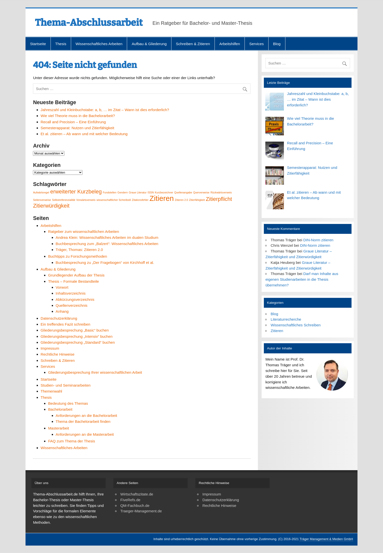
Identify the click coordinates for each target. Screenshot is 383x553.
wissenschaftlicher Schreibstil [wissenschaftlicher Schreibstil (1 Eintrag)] (114, 199)
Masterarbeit (58, 428)
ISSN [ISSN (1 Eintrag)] (151, 192)
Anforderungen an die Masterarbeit (85, 434)
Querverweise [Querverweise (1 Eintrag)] (201, 192)
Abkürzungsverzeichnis (75, 299)
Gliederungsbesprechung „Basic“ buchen (75, 330)
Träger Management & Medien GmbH (326, 539)
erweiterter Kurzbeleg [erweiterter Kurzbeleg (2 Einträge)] (76, 191)
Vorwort (62, 287)
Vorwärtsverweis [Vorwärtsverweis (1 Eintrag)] (86, 199)
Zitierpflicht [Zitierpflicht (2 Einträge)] (219, 199)
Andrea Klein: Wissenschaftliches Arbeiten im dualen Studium (107, 237)
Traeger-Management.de (141, 511)
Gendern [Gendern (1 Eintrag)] (122, 192)
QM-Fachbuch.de (134, 505)
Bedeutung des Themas (68, 403)
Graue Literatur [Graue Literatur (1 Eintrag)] (138, 192)
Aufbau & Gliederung (149, 44)
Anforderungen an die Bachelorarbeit (86, 415)
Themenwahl (51, 391)
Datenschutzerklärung (59, 318)
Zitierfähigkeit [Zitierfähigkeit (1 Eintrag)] (197, 199)
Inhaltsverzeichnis (71, 293)
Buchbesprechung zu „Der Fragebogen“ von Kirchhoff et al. (105, 262)
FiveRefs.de (130, 500)
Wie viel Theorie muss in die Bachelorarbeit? (78, 116)
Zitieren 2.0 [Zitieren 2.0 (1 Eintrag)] (181, 199)
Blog (276, 44)
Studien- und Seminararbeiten (66, 385)
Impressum (50, 348)
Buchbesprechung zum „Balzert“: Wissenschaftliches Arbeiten (107, 244)
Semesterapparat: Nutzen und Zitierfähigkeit (77, 128)
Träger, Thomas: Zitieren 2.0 (79, 249)
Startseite (38, 44)
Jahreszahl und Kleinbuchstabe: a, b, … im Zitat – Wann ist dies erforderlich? (105, 110)
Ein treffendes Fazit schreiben (65, 324)
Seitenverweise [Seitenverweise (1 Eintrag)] (42, 199)
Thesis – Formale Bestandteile (73, 281)
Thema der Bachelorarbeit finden (83, 421)
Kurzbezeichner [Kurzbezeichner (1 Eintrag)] (164, 192)
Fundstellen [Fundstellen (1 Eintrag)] (109, 192)
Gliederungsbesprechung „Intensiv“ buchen (76, 336)
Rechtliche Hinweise (58, 354)
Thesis (60, 44)
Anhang (62, 311)
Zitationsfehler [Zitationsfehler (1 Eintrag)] (140, 199)
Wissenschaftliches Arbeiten (99, 44)
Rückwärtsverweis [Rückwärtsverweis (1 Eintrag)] (221, 192)
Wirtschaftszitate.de (136, 494)
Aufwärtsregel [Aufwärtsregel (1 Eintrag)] (41, 192)
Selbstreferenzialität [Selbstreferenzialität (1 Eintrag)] (63, 199)
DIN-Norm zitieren (318, 240)
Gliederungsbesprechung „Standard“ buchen (78, 342)
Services (256, 44)
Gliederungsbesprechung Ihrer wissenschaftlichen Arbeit (95, 372)
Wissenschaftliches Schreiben (296, 325)
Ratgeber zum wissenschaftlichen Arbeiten (83, 231)
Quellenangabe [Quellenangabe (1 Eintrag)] (183, 192)
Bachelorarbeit (60, 409)
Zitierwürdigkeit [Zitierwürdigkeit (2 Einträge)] (51, 206)
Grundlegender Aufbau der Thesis (76, 275)
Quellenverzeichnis (71, 305)
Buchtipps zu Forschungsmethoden (77, 256)
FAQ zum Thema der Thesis (71, 441)
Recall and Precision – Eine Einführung (73, 122)
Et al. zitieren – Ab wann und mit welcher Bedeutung (84, 134)
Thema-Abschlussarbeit (89, 22)
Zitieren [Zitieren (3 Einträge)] (162, 198)
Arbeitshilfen (229, 44)
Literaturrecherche (286, 319)
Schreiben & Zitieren (193, 44)
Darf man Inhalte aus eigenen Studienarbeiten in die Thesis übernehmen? (301, 279)
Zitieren (277, 331)
